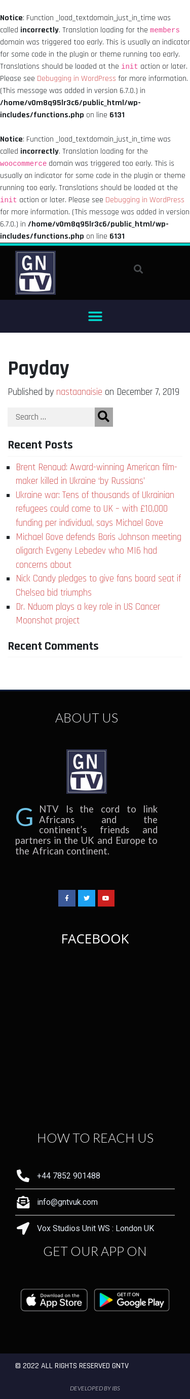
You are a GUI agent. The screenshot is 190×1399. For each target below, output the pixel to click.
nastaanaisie (79, 392)
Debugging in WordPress (76, 78)
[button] (95, 316)
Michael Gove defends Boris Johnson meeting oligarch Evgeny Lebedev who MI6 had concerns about (98, 551)
